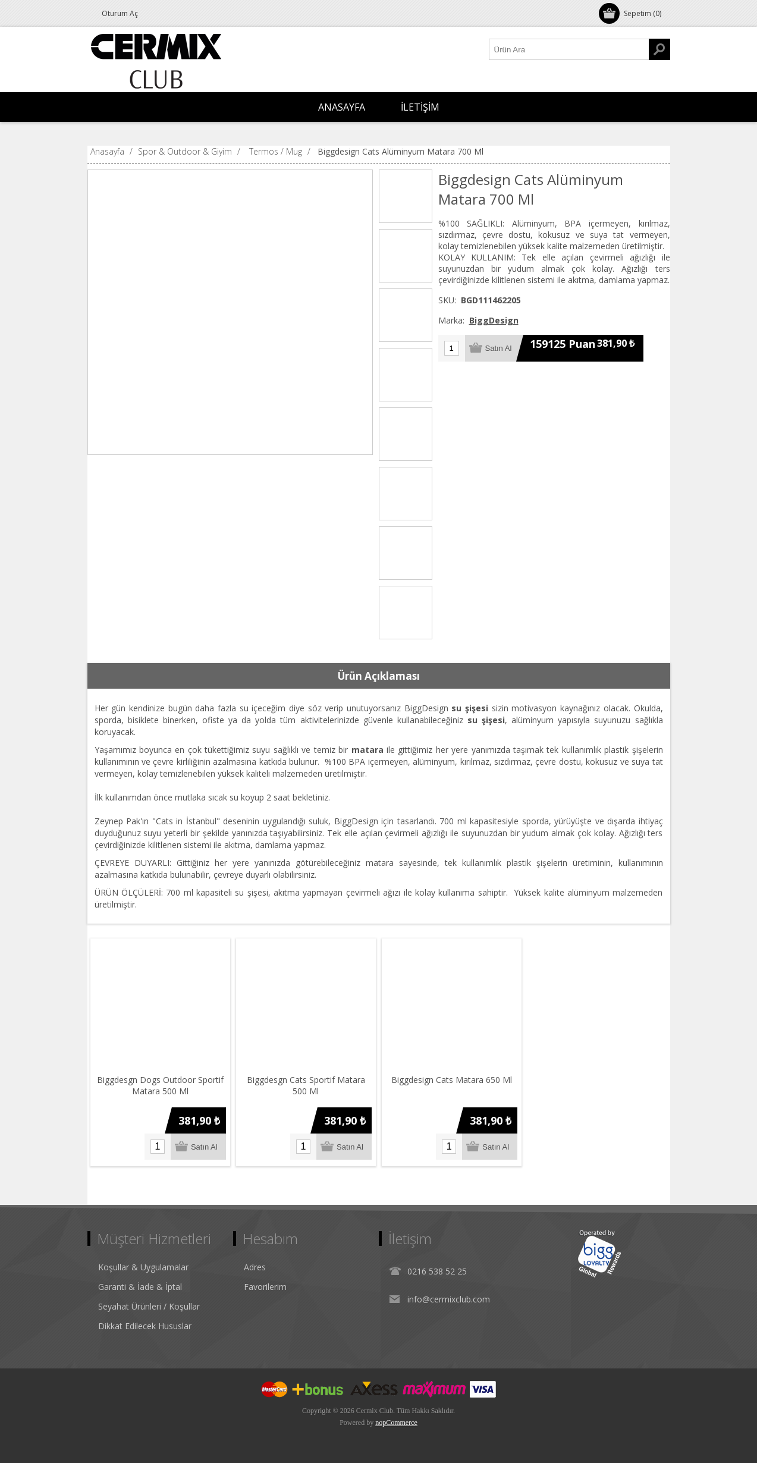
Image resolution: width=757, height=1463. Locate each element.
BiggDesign (494, 320)
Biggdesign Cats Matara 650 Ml (451, 1079)
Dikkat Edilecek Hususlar (144, 1326)
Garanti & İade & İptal (140, 1286)
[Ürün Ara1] (569, 49)
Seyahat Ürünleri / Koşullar (149, 1306)
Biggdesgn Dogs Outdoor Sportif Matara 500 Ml (160, 1085)
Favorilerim (265, 1286)
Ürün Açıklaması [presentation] (379, 676)
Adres (255, 1267)
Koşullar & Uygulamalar (143, 1267)
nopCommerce (396, 1422)
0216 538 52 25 (437, 1271)
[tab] (378, 676)
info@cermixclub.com (448, 1299)
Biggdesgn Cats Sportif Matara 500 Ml (306, 1085)
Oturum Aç (120, 13)
